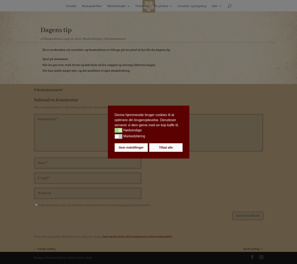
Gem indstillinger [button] (131, 147)
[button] (118, 130)
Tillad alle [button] (166, 147)
